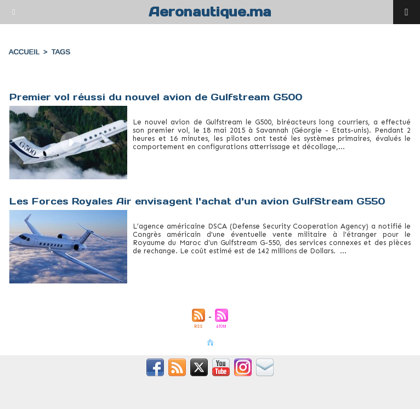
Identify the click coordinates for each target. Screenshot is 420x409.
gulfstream (172, 155)
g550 (201, 259)
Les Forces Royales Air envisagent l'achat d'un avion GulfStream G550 (197, 201)
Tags (61, 52)
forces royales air (161, 259)
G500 (142, 155)
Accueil (24, 52)
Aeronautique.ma (210, 11)
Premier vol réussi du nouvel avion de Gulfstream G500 (155, 97)
